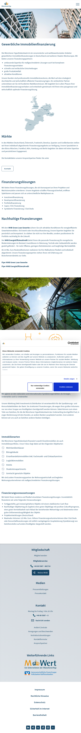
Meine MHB (43, 572)
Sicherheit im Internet (39, 708)
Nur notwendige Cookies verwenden (40, 387)
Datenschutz (39, 702)
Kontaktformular (40, 639)
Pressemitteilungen (40, 589)
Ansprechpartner (40, 643)
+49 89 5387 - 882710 (42, 566)
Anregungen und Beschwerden (40, 631)
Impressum (40, 689)
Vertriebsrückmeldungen (40, 635)
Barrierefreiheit (40, 715)
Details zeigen (69, 379)
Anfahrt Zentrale (40, 627)
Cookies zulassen (66, 387)
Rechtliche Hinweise (40, 696)
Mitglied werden (40, 555)
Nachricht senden (43, 620)
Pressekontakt (40, 593)
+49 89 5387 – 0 (42, 615)
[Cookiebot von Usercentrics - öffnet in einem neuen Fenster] (69, 343)
